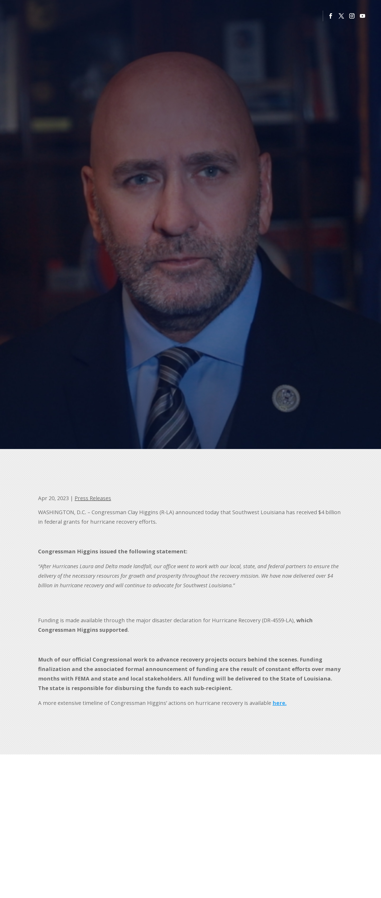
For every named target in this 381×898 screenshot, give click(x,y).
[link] (280, 702)
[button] (330, 16)
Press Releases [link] (93, 498)
